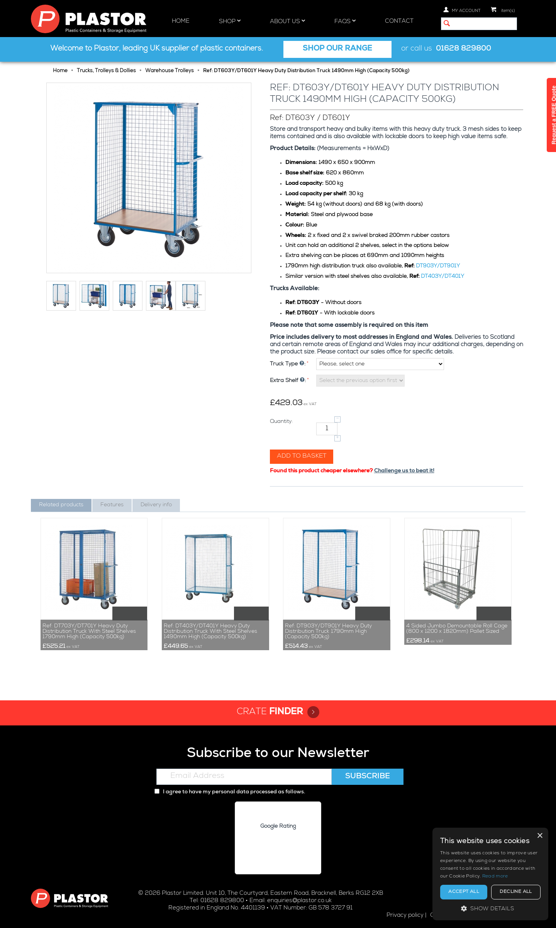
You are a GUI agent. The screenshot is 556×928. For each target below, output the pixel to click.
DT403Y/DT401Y (442, 276)
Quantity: (281, 421)
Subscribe (367, 777)
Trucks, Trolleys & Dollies (106, 71)
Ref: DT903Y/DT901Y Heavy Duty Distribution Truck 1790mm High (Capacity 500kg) (328, 632)
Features (112, 505)
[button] (490, 908)
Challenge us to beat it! (404, 471)
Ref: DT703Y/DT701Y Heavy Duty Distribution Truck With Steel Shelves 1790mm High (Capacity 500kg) (89, 632)
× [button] (539, 836)
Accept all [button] (463, 892)
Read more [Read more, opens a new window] (495, 876)
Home (181, 21)
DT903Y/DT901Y (438, 266)
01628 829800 (463, 49)
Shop (230, 21)
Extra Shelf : (288, 381)
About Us (287, 21)
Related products (61, 505)
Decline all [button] (516, 892)
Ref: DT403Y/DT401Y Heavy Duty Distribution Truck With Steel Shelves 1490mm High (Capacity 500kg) (210, 632)
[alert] (490, 874)
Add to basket (301, 456)
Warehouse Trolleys (169, 71)
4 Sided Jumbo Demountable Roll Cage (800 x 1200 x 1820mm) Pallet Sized (456, 629)
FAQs (345, 21)
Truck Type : (287, 364)
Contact (399, 21)
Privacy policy (405, 915)
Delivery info (156, 505)
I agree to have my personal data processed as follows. (229, 792)
